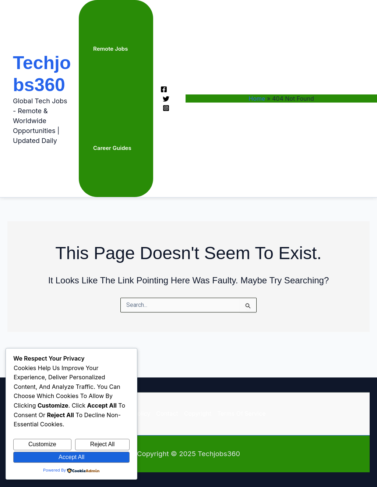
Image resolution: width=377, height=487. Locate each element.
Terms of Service (241, 413)
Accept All (71, 457)
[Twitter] (166, 99)
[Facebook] (164, 89)
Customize (42, 444)
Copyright (197, 413)
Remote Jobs (110, 48)
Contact (167, 413)
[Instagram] (166, 108)
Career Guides (112, 147)
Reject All (102, 444)
